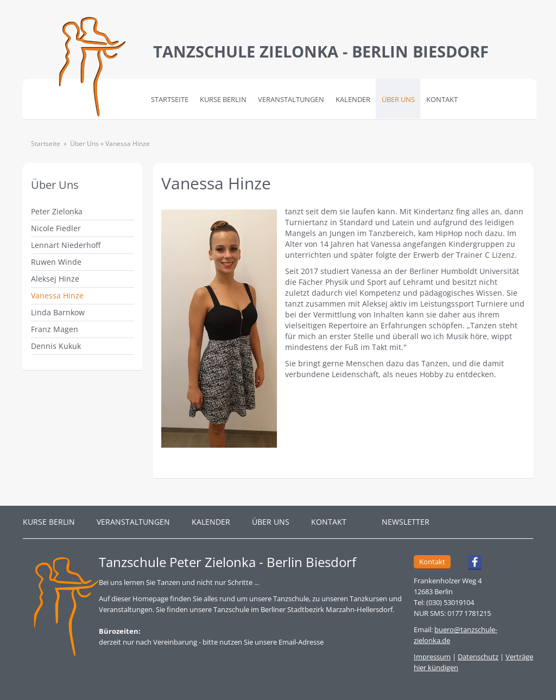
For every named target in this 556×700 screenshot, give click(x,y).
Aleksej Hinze (55, 278)
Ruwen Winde (56, 262)
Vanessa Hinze (57, 295)
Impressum (432, 656)
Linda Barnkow (58, 312)
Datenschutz (478, 656)
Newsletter (405, 522)
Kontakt (442, 99)
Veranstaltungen (291, 99)
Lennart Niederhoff (65, 245)
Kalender (353, 99)
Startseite (169, 99)
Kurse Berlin (223, 99)
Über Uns (398, 99)
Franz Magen (54, 329)
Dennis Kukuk (56, 346)
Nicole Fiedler (56, 228)
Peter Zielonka (57, 211)
